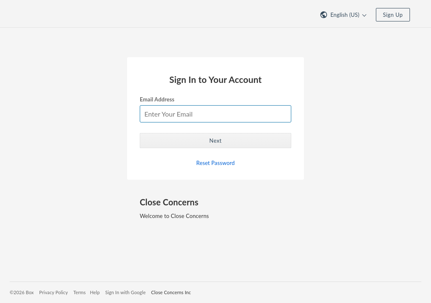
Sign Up (393, 14)
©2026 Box (22, 292)
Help (95, 292)
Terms (79, 292)
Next (215, 140)
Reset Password (215, 162)
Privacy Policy (53, 292)
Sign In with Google (125, 292)
